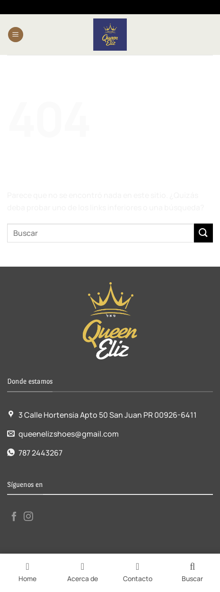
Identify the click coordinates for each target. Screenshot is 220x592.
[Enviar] (203, 233)
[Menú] (15, 35)
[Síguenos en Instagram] (28, 517)
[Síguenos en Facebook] (14, 517)
